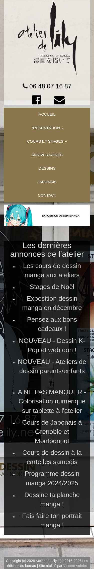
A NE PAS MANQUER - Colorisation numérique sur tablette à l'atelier (52, 401)
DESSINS (47, 168)
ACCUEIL (47, 114)
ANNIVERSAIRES (47, 155)
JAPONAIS (46, 182)
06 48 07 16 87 (50, 86)
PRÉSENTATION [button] (47, 128)
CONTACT (47, 195)
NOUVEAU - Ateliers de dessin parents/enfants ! (52, 371)
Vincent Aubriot (75, 566)
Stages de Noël (52, 286)
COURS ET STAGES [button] (47, 141)
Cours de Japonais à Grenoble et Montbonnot (52, 432)
